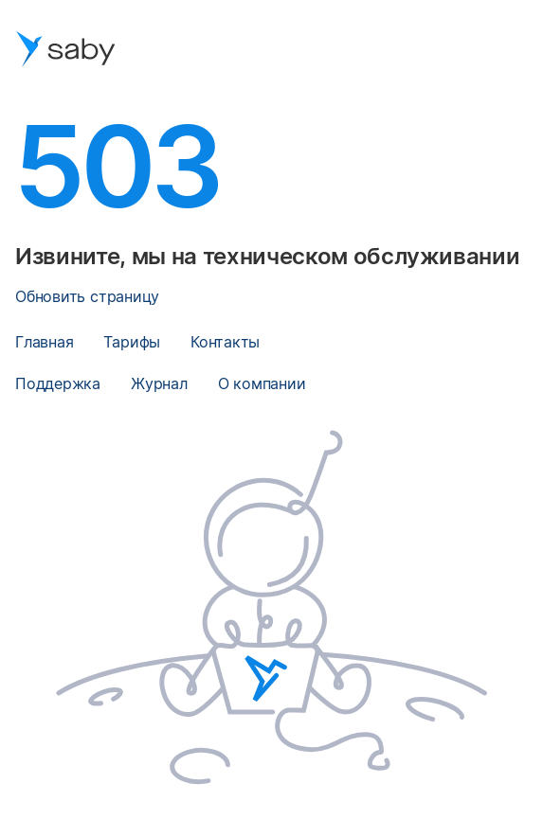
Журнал (159, 383)
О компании (262, 383)
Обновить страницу (87, 296)
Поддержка (57, 383)
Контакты (225, 341)
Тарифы (131, 341)
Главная (44, 341)
